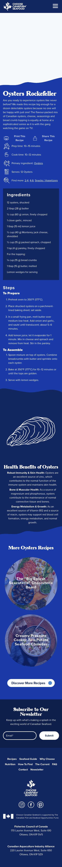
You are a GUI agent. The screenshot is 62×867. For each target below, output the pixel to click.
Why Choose (47, 759)
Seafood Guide (28, 759)
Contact (23, 769)
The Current (42, 764)
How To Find (25, 764)
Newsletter (36, 769)
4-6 (32, 180)
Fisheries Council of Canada (31, 826)
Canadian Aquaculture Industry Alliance (31, 846)
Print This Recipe (14, 138)
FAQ (54, 764)
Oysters (38, 163)
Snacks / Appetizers (46, 180)
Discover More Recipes (28, 683)
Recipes (12, 759)
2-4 (26, 180)
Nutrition (10, 764)
